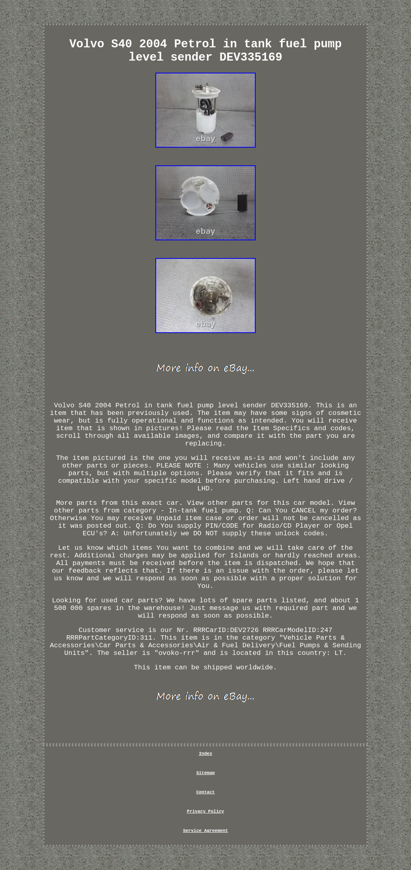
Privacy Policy (205, 811)
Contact (205, 792)
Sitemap (205, 772)
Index (205, 753)
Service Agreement (205, 830)
